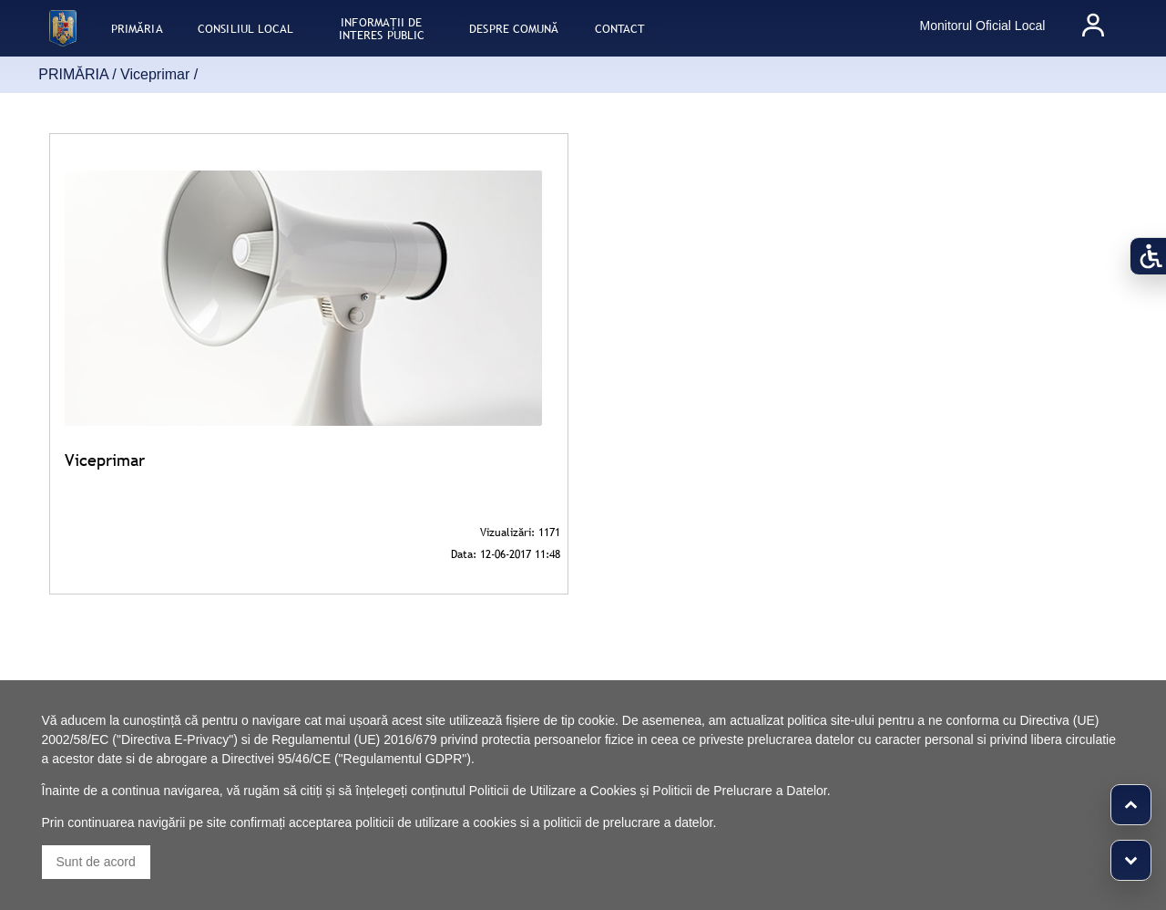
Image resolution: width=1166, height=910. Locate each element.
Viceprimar (154, 74)
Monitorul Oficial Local (983, 25)
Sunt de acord (96, 861)
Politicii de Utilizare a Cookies (553, 790)
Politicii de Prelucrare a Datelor (739, 790)
